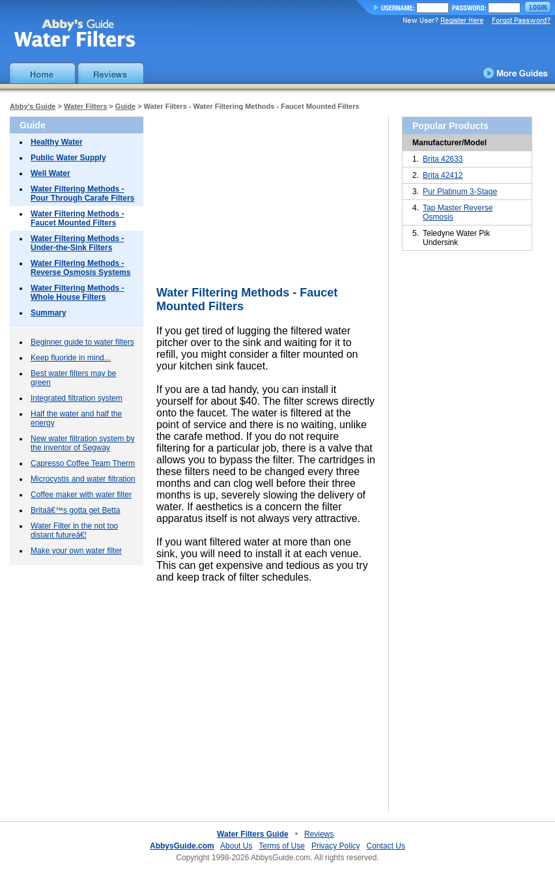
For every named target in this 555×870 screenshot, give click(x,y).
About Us (236, 845)
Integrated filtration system (76, 398)
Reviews (319, 834)
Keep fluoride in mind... (71, 357)
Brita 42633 (442, 159)
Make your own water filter (76, 550)
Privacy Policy (335, 845)
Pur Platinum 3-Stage (460, 191)
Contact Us (386, 845)
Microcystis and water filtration (83, 479)
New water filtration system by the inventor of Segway (82, 443)
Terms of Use (282, 845)
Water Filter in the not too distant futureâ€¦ (74, 530)
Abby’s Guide (33, 106)
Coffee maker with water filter (81, 494)
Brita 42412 (442, 175)
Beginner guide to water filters (82, 342)
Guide (125, 106)
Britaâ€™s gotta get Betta (75, 510)
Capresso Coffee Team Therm (83, 463)
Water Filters (85, 106)
